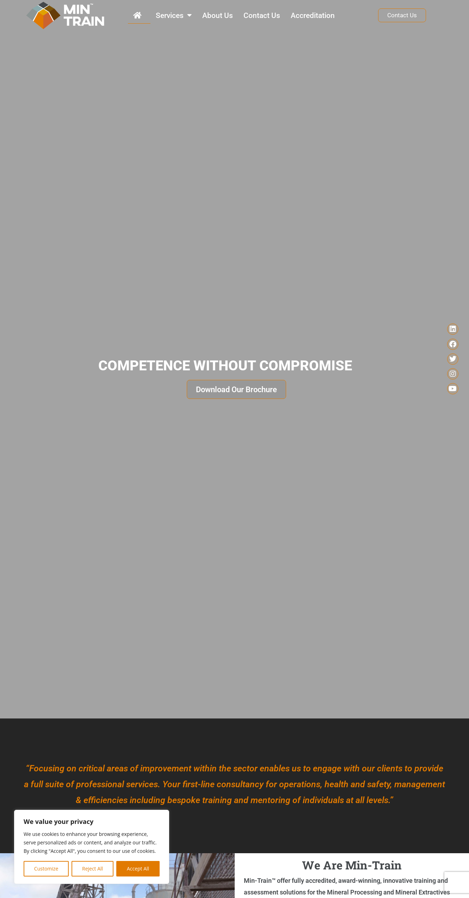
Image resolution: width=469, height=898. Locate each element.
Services (174, 15)
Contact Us (261, 15)
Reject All (92, 868)
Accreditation (313, 15)
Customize (46, 868)
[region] (91, 847)
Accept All (138, 868)
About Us (217, 15)
